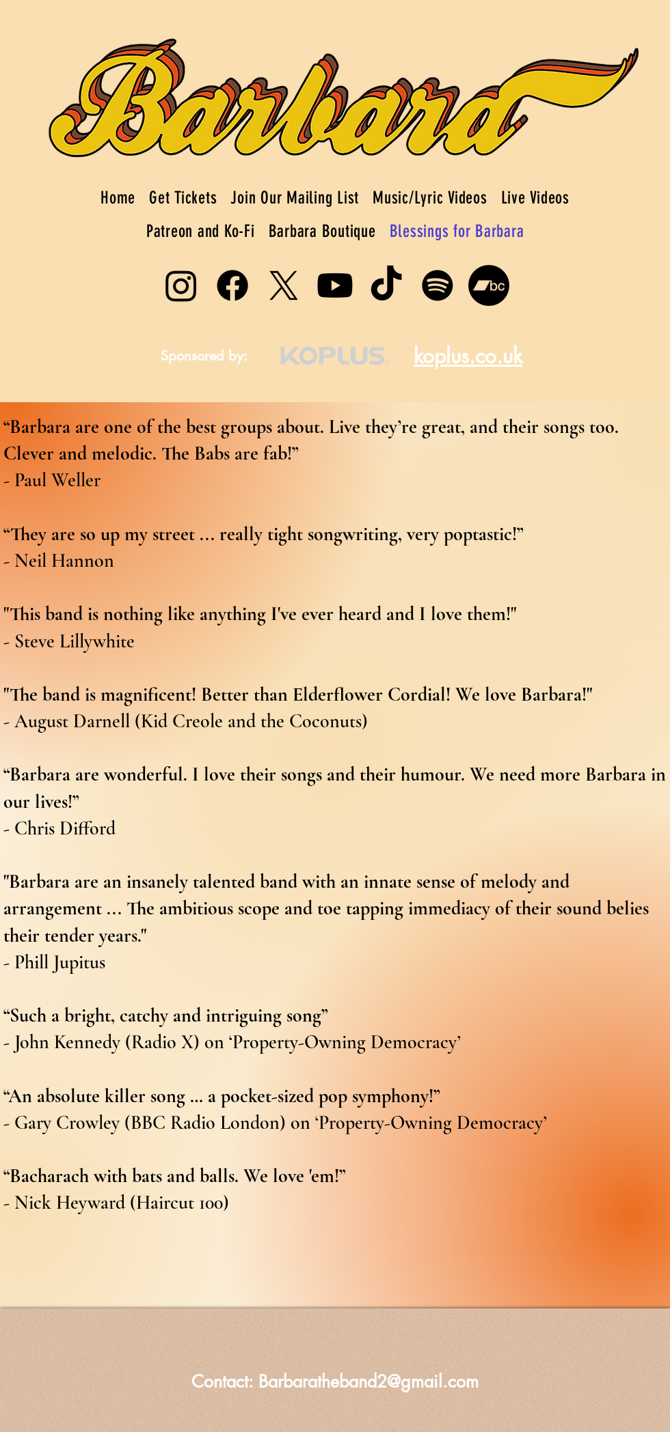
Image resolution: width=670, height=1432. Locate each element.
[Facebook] (232, 285)
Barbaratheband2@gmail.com (368, 1381)
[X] (283, 285)
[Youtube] (335, 285)
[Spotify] (437, 285)
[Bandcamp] (488, 285)
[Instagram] (181, 285)
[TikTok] (386, 285)
